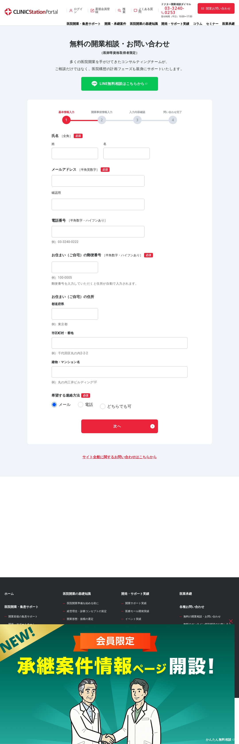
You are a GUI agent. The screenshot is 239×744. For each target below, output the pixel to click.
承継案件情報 (13, 675)
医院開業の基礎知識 (144, 23)
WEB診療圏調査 (132, 653)
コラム (197, 23)
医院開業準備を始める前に (83, 624)
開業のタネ (129, 679)
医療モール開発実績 (137, 632)
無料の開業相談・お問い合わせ (202, 637)
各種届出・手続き (77, 702)
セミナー (212, 23)
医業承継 (228, 23)
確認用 (56, 192)
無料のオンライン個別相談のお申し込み (207, 645)
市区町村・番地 (63, 333)
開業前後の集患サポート (23, 637)
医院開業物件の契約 (79, 679)
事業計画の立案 (76, 671)
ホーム (9, 615)
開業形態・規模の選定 (80, 640)
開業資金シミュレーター (138, 666)
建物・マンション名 (66, 362)
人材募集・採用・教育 (80, 694)
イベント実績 (133, 640)
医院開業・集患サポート (84, 23)
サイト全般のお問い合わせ (199, 653)
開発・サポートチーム (21, 645)
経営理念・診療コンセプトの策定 (87, 632)
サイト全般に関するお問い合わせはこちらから (119, 454)
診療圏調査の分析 (77, 655)
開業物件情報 (13, 658)
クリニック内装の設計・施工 (84, 687)
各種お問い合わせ (191, 628)
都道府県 (58, 303)
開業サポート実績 (135, 624)
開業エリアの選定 (77, 648)
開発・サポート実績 (175, 23)
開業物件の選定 (76, 663)
